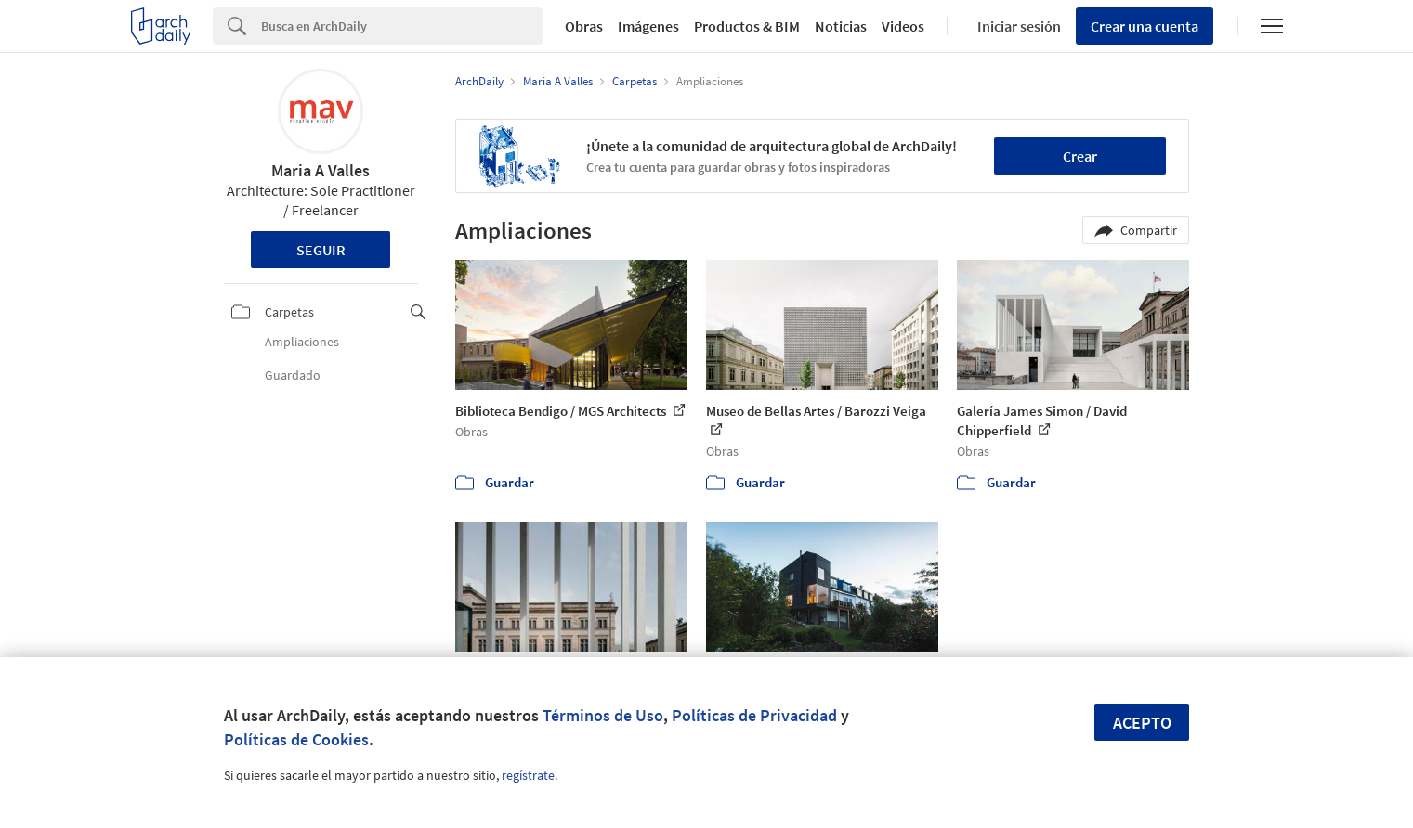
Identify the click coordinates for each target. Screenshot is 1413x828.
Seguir (321, 249)
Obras (584, 26)
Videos (903, 26)
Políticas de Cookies (296, 739)
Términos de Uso (603, 715)
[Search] (402, 26)
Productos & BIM (747, 26)
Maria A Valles (320, 170)
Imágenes (648, 26)
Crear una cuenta (1144, 26)
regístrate (528, 775)
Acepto (1142, 722)
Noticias (841, 26)
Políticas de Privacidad (754, 715)
